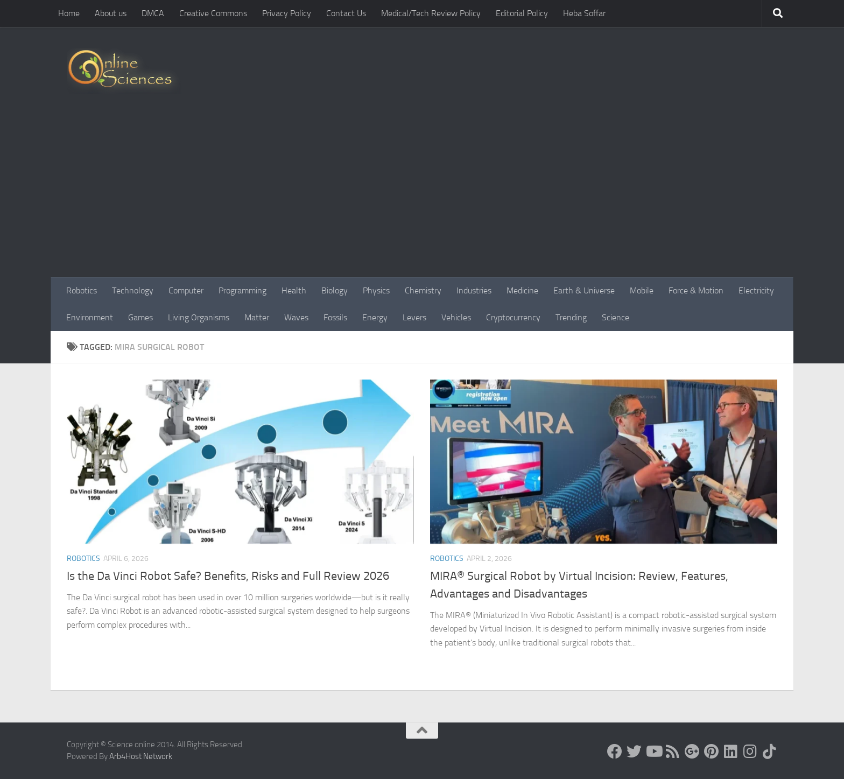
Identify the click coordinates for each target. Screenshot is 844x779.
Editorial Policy (522, 13)
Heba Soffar (584, 13)
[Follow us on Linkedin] (730, 751)
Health (294, 290)
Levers (414, 317)
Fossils (335, 317)
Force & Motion (696, 290)
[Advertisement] (422, 196)
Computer (185, 290)
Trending (571, 317)
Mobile (641, 290)
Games (140, 317)
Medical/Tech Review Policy (431, 13)
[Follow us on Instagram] (750, 751)
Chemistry (423, 290)
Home (69, 13)
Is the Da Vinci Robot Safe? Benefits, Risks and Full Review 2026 (228, 576)
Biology (334, 290)
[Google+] (692, 751)
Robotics (81, 290)
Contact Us (346, 13)
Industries (473, 290)
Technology (132, 290)
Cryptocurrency (513, 317)
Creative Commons (213, 13)
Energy (375, 317)
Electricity (756, 290)
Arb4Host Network (140, 756)
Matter (256, 317)
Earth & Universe (584, 290)
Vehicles (456, 317)
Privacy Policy (286, 13)
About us (110, 13)
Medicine (522, 290)
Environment (89, 317)
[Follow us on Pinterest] (711, 751)
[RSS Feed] (672, 751)
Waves (296, 317)
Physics (376, 290)
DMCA (153, 13)
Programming (242, 290)
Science (615, 317)
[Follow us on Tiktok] (769, 751)
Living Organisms (198, 317)
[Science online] (614, 751)
